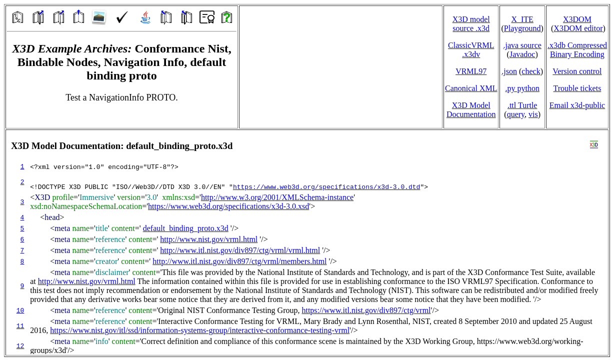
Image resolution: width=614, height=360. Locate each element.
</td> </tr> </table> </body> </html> (307, 242)
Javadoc (523, 54)
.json (509, 71)
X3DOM (577, 19)
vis (533, 114)
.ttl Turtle (523, 105)
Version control (577, 71)
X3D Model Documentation (471, 109)
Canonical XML (471, 88)
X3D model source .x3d (471, 23)
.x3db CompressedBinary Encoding (577, 49)
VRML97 (471, 71)
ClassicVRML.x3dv (471, 49)
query (515, 114)
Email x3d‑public (578, 105)
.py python (522, 88)
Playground (522, 28)
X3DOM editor (578, 28)
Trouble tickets (578, 88)
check (531, 71)
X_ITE (522, 19)
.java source (522, 45)
